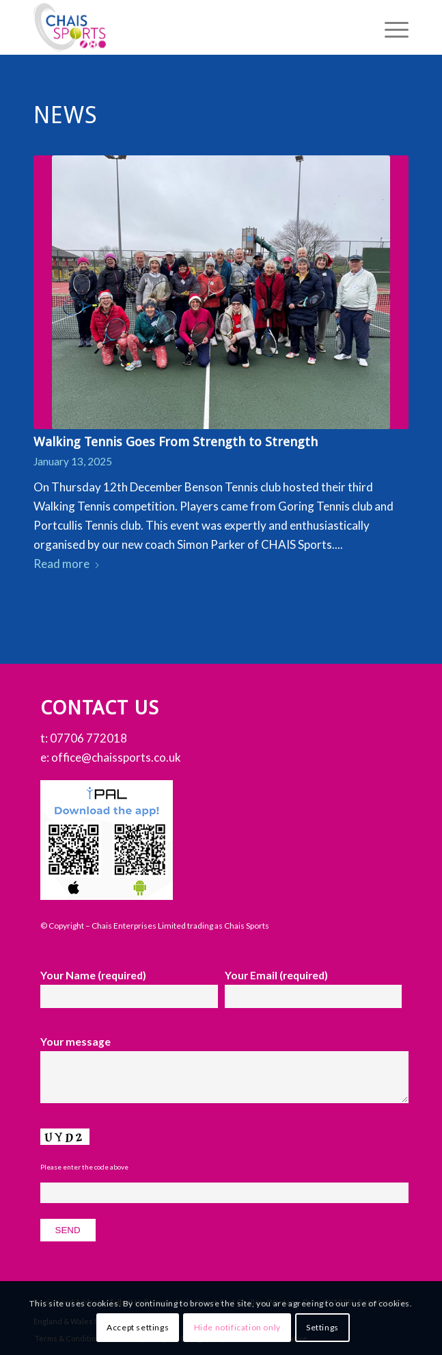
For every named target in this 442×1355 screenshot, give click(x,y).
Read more (66, 563)
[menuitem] (390, 27)
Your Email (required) (313, 988)
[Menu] (390, 27)
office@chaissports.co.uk (116, 757)
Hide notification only (237, 1327)
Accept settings (138, 1327)
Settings (322, 1327)
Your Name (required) (129, 988)
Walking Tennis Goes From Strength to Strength (175, 442)
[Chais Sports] (183, 27)
